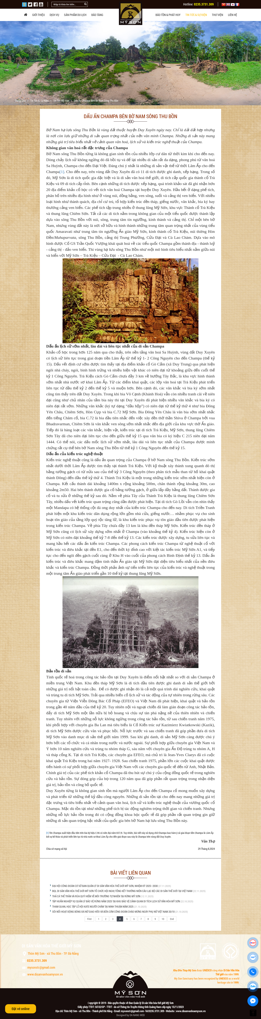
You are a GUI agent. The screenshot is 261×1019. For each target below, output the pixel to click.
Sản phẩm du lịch (75, 15)
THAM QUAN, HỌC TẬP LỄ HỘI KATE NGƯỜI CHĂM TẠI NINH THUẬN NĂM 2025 (92, 906)
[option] (130, 65)
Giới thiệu (38, 15)
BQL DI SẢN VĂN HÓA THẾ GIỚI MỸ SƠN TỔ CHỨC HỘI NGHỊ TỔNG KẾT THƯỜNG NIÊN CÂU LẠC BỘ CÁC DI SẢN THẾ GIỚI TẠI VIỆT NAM (122, 891)
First (89, 919)
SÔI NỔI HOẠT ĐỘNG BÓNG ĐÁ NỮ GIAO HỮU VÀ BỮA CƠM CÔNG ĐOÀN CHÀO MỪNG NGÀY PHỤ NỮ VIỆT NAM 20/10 (113, 911)
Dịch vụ (54, 15)
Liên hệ (232, 15)
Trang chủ (20, 100)
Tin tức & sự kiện (196, 15)
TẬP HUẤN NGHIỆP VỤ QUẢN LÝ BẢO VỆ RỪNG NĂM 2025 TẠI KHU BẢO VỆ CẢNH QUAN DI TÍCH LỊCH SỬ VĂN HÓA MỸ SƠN (116, 901)
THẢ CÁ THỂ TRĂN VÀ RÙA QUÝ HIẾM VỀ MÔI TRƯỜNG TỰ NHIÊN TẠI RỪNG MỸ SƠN (96, 896)
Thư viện (217, 15)
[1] (61, 171)
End (172, 919)
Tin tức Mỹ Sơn (61, 100)
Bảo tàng (97, 15)
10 (163, 919)
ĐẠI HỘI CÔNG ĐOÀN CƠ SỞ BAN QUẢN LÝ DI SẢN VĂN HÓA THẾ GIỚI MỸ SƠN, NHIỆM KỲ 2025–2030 (105, 886)
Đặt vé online (20, 1008)
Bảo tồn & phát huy (168, 15)
